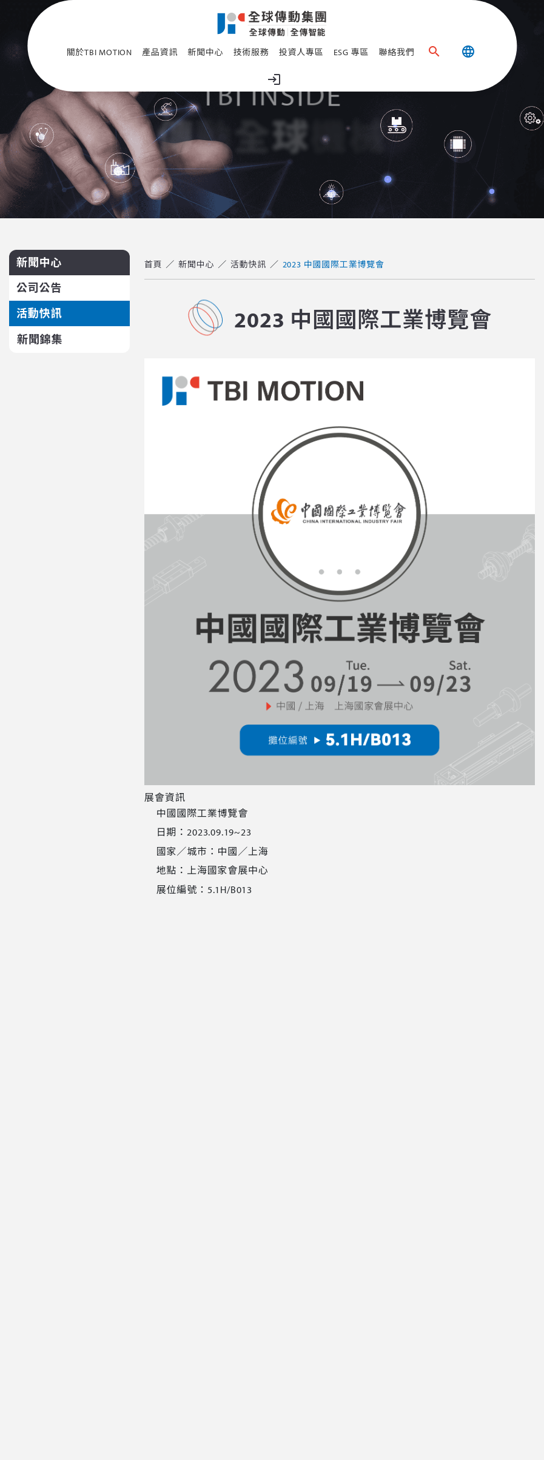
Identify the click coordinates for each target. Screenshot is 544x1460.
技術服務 (251, 52)
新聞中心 (205, 52)
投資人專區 (301, 52)
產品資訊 (160, 52)
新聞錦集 (39, 339)
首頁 (153, 264)
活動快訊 (39, 313)
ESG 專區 (351, 52)
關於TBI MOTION (99, 52)
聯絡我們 (396, 52)
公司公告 (39, 288)
